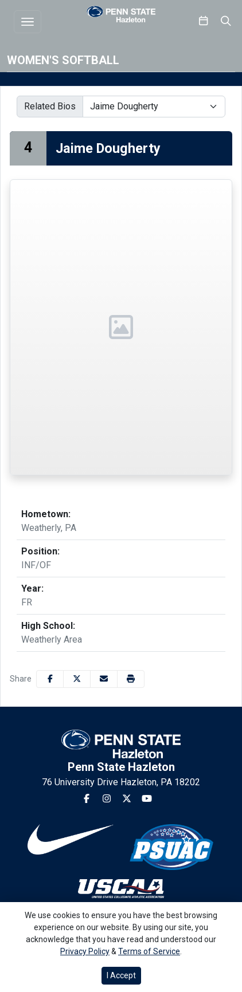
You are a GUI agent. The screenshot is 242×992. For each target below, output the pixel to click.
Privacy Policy (85, 951)
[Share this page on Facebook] (50, 679)
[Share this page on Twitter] (77, 679)
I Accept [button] (121, 975)
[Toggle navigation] (27, 21)
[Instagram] (106, 799)
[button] (131, 679)
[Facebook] (86, 799)
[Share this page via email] (104, 679)
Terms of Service (149, 951)
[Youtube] (147, 799)
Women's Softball (63, 60)
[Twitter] (126, 799)
